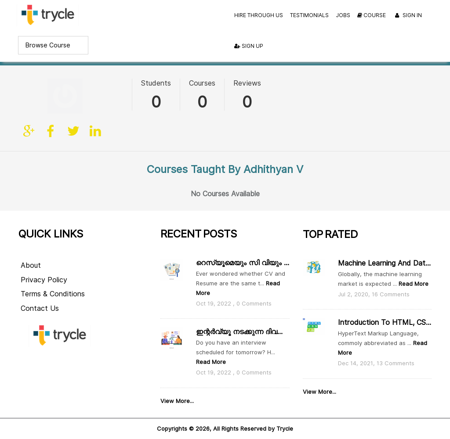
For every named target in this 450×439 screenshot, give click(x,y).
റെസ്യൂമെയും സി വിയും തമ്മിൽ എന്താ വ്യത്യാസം (242, 250)
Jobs (343, 15)
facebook (51, 96)
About (31, 253)
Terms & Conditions (53, 282)
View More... (177, 388)
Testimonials (309, 15)
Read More (211, 349)
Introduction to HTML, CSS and (384, 310)
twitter (73, 96)
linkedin (95, 96)
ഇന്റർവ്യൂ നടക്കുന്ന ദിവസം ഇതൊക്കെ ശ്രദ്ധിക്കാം (242, 320)
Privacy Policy (44, 267)
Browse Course (47, 45)
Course (371, 15)
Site (29, 96)
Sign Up (248, 46)
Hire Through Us (258, 15)
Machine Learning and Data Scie (384, 251)
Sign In (407, 15)
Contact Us (40, 296)
